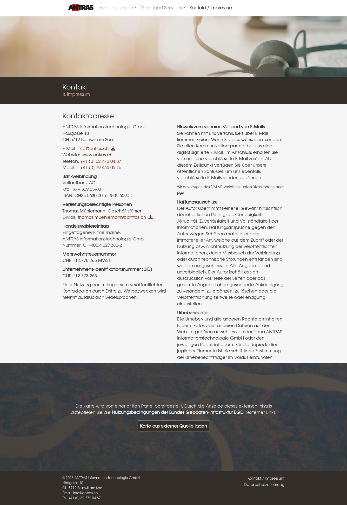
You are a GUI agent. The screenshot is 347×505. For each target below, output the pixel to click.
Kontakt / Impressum (211, 7)
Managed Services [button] (161, 7)
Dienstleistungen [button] (115, 7)
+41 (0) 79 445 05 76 (100, 167)
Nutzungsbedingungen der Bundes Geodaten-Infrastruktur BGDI (178, 412)
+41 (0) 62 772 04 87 (100, 161)
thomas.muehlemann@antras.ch (112, 217)
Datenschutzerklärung (264, 484)
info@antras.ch (93, 148)
